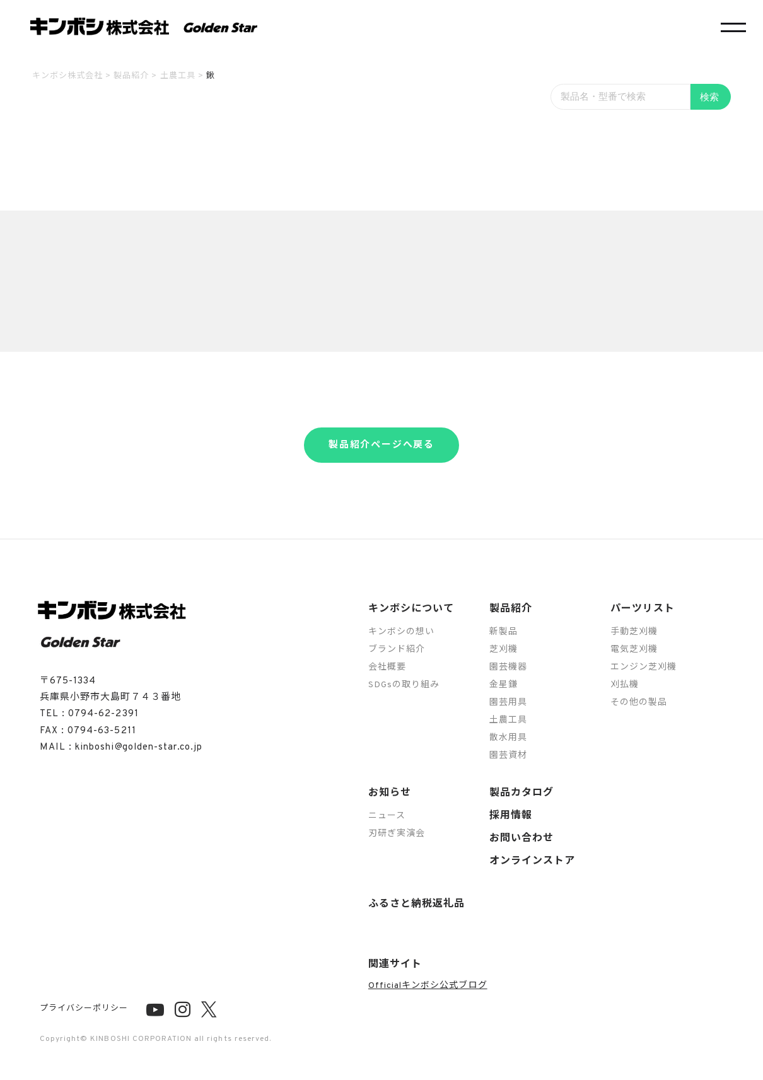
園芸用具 (508, 702)
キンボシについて (411, 609)
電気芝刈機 (634, 649)
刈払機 (624, 685)
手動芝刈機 (634, 632)
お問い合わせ (521, 838)
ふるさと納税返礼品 (416, 904)
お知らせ (389, 793)
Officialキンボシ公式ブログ (427, 985)
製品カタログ (521, 793)
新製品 (503, 632)
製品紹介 (510, 609)
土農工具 (508, 720)
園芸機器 (508, 667)
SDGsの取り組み (404, 685)
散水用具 (508, 738)
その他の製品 (638, 702)
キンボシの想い (401, 632)
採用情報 (510, 816)
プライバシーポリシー (84, 1009)
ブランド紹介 (396, 649)
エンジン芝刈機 (643, 667)
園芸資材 (508, 755)
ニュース (386, 816)
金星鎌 (503, 685)
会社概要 (387, 667)
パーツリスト (642, 609)
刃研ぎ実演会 (396, 833)
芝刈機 (503, 649)
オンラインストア (532, 861)
